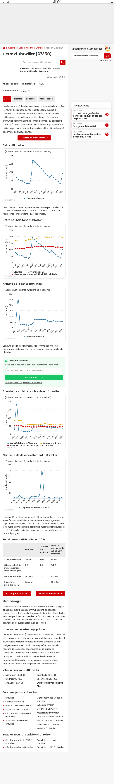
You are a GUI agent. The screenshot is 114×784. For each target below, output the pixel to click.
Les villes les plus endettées (34, 138)
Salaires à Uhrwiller (14, 702)
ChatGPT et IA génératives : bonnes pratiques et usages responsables (87, 114)
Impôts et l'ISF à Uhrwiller (17, 709)
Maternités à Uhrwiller (48, 713)
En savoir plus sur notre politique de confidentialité (23, 383)
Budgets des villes (15, 48)
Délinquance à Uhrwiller (48, 724)
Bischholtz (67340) (46, 675)
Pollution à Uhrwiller (46, 728)
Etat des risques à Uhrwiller (50, 717)
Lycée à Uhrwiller (45, 705)
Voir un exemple (105, 60)
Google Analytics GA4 (84, 125)
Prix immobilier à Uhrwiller (18, 705)
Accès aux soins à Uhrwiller (50, 720)
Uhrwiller (39, 48)
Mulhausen (36, 68)
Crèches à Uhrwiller (46, 709)
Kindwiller (47, 68)
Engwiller (57, 68)
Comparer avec (10, 91)
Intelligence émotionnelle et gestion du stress (87, 134)
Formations (81, 105)
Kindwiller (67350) (14, 679)
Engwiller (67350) (14, 683)
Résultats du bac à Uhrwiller (19, 747)
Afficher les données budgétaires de (19, 84)
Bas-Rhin (29, 48)
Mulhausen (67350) (15, 675)
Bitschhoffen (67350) (47, 679)
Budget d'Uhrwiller (17, 594)
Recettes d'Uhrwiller (50, 594)
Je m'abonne (31, 377)
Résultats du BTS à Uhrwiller (50, 747)
